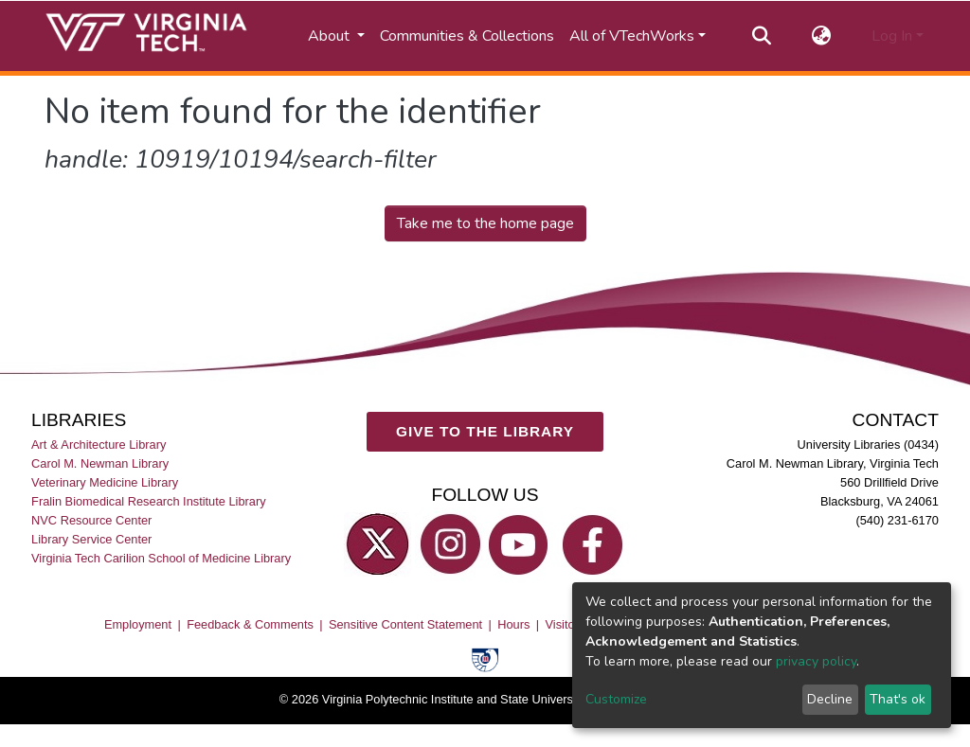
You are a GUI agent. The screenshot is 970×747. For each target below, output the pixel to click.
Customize (616, 699)
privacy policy (816, 661)
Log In (891, 36)
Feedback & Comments (250, 624)
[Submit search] (762, 36)
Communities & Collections (467, 36)
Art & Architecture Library (98, 444)
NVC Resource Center (91, 520)
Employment (137, 624)
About (330, 36)
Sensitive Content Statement (405, 624)
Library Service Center (91, 539)
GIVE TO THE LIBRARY (485, 431)
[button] (822, 36)
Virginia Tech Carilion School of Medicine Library (161, 558)
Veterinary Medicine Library (104, 482)
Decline (830, 699)
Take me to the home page (485, 223)
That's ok (897, 699)
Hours (513, 624)
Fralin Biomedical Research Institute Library (148, 501)
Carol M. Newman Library (100, 463)
